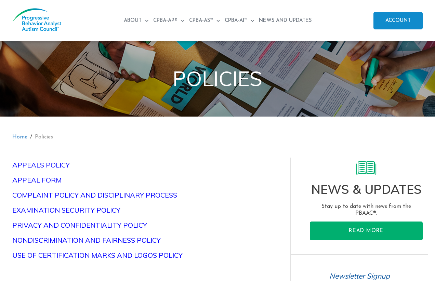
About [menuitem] (133, 20)
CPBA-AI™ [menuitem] (237, 20)
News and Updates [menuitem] (285, 20)
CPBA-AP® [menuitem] (166, 20)
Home (19, 137)
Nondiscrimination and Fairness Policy (86, 240)
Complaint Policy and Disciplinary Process (94, 195)
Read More (366, 230)
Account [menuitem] (398, 20)
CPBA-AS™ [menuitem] (202, 20)
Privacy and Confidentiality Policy (79, 225)
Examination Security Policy (66, 210)
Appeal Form (37, 180)
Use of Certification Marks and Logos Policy (97, 255)
